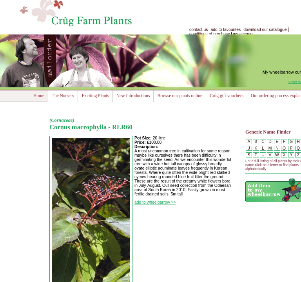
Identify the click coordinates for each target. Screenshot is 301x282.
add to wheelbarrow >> (155, 202)
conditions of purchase (209, 34)
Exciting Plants (95, 95)
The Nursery (63, 95)
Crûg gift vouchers (226, 95)
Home (38, 95)
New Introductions (133, 95)
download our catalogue (264, 29)
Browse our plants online (179, 95)
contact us (198, 29)
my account (243, 34)
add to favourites (225, 29)
